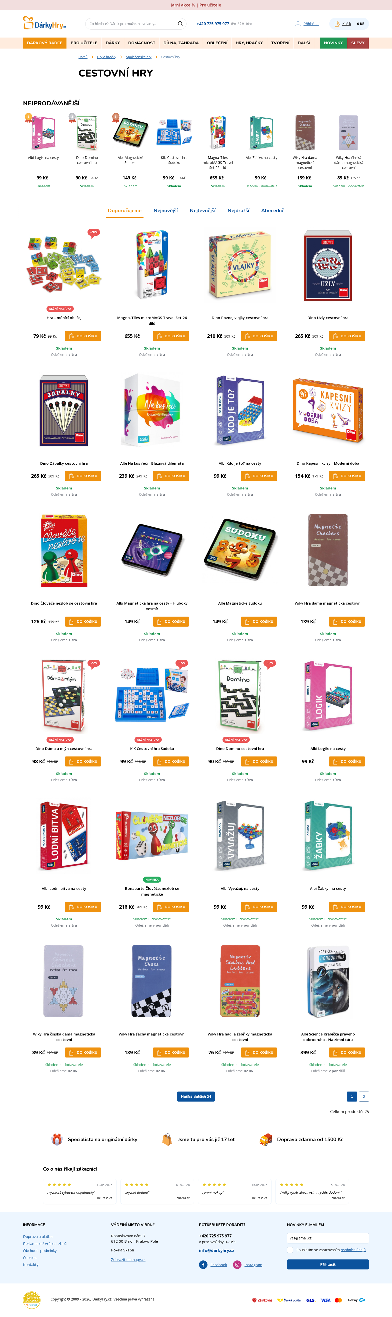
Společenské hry (139, 57)
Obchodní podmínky (40, 1250)
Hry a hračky (106, 57)
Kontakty (30, 1264)
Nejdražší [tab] (238, 210)
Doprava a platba (37, 1236)
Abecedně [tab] (272, 210)
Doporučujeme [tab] (125, 210)
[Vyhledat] (182, 24)
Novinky (333, 43)
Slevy (358, 43)
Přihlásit (328, 1264)
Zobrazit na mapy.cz (128, 1259)
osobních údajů (353, 1249)
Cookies (29, 1257)
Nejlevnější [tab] (203, 210)
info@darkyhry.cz (216, 1250)
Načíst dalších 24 (196, 1096)
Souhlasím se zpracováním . (331, 1249)
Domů (83, 57)
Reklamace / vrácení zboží (45, 1243)
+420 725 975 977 (212, 24)
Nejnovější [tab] (166, 210)
